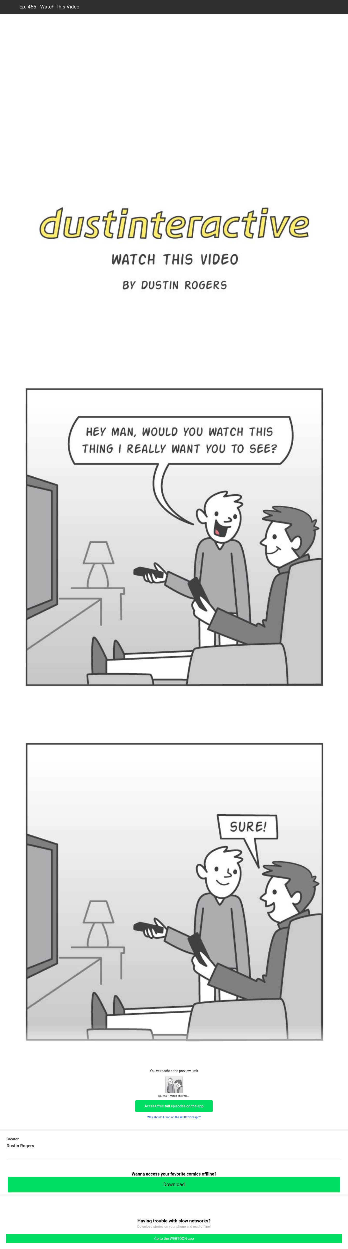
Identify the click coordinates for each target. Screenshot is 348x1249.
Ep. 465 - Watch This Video (49, 7)
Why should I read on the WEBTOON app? (174, 1117)
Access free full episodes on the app (174, 1106)
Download (174, 1184)
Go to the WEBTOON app (174, 1238)
